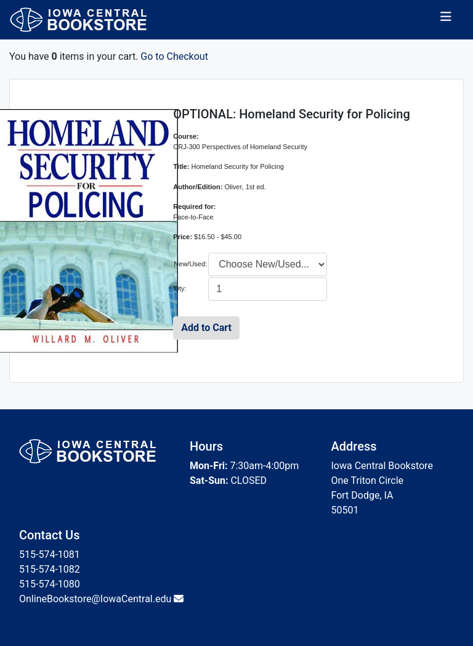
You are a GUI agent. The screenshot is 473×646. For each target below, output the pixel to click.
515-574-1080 (49, 584)
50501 (345, 510)
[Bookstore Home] (86, 19)
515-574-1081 (49, 554)
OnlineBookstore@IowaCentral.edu (95, 599)
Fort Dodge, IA (362, 495)
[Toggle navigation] (446, 19)
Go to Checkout (174, 56)
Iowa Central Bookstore (382, 466)
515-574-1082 (49, 569)
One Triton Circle (367, 480)
